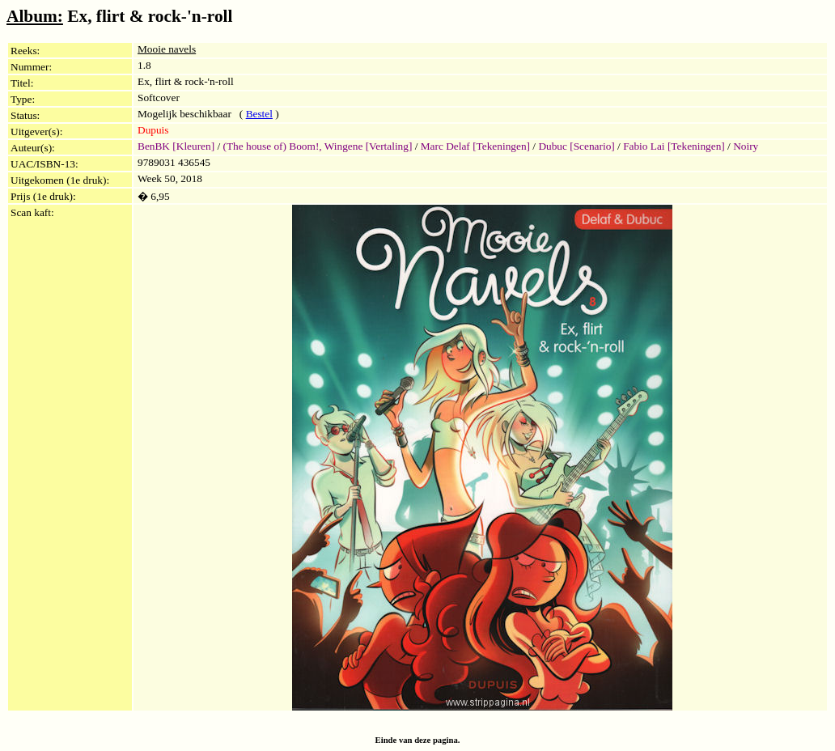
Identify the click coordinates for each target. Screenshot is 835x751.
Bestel (259, 114)
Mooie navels (167, 49)
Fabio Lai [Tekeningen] (674, 146)
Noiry (745, 146)
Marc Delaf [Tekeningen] (475, 146)
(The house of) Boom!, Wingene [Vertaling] (318, 146)
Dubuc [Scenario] (576, 146)
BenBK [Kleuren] (176, 146)
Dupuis (153, 130)
